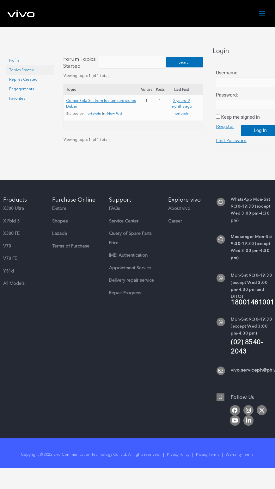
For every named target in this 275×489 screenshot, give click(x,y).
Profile (14, 60)
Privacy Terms (207, 461)
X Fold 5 (11, 228)
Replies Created (23, 79)
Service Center (123, 228)
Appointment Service (130, 275)
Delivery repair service (131, 287)
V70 (7, 253)
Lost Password (231, 141)
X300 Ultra (13, 215)
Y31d (8, 278)
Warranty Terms (240, 461)
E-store (59, 215)
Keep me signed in (240, 117)
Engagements (21, 88)
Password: (227, 95)
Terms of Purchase (70, 253)
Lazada (59, 240)
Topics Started (21, 69)
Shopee (60, 228)
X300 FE (11, 240)
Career (175, 228)
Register (225, 126)
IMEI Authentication (128, 262)
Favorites (17, 98)
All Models (14, 290)
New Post (114, 120)
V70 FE (10, 265)
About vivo (179, 215)
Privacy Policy (178, 461)
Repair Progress (125, 300)
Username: (227, 73)
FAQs (114, 215)
